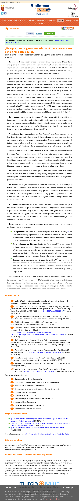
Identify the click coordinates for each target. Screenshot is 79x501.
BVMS (12, 2)
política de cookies (52, 499)
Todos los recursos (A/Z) (16, 20)
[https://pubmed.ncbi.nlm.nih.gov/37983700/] (44, 352)
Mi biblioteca (51, 20)
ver (68, 232)
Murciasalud (4, 2)
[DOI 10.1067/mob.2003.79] (51, 311)
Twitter (2, 13)
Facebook (5, 13)
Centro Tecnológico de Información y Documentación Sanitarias (46, 434)
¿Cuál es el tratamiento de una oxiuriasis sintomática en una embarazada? (38, 428)
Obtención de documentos (36, 20)
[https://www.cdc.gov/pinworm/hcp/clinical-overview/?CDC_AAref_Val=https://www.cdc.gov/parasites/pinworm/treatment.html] (37, 333)
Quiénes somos (39, 24)
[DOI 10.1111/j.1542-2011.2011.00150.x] (39, 371)
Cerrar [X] (68, 487)
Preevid (18, 2)
